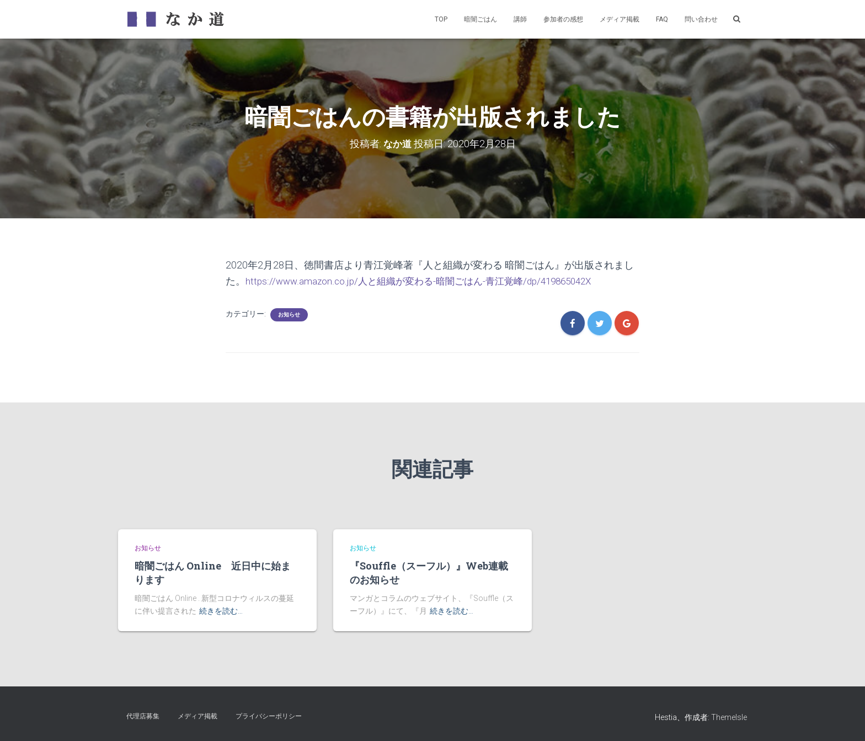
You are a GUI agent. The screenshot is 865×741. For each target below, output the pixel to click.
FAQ (662, 19)
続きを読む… (221, 610)
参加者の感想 (563, 19)
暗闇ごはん (480, 19)
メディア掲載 (619, 19)
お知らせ (289, 315)
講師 (520, 19)
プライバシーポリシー (269, 715)
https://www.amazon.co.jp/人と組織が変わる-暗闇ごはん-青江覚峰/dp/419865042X (426, 280)
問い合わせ (701, 19)
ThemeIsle (729, 716)
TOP (441, 19)
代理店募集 (142, 715)
